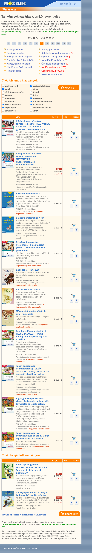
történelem (8, 98)
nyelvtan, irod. (10, 86)
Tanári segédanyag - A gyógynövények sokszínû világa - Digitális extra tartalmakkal (33, 436)
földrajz (35, 92)
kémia (34, 89)
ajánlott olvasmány (40, 108)
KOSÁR (66, 88)
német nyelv (9, 111)
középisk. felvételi (40, 86)
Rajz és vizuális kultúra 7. (29, 289)
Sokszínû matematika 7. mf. (30, 218)
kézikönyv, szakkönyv (14, 92)
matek (6, 89)
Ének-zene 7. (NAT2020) (28, 270)
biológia (7, 95)
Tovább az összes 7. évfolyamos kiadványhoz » (25, 515)
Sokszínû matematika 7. (28, 193)
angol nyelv (9, 108)
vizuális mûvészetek (41, 101)
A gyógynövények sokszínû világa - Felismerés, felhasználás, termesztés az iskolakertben (33, 401)
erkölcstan (36, 104)
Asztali (34, 548)
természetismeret (11, 104)
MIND (34, 111)
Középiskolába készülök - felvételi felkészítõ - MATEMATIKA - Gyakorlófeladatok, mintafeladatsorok (29, 159)
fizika (34, 95)
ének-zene (36, 98)
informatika (8, 101)
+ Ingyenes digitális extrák (39, 429)
